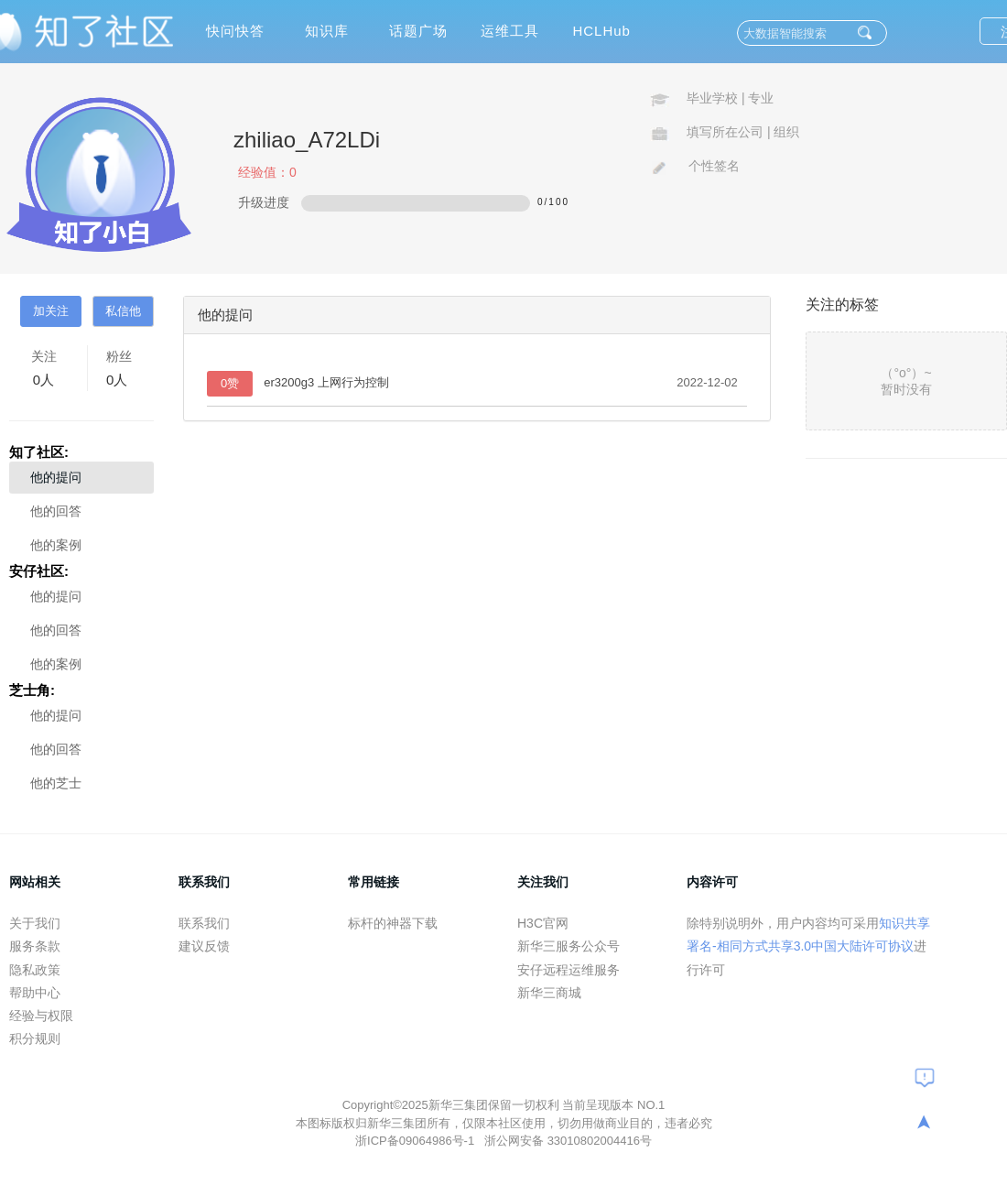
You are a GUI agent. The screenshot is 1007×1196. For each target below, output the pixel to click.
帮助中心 (34, 992)
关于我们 (34, 923)
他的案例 (55, 545)
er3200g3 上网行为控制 (326, 382)
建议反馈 (204, 946)
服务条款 (34, 946)
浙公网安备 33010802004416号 (568, 1140)
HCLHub (601, 30)
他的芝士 (55, 783)
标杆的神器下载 (393, 923)
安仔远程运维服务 (568, 969)
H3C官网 (542, 923)
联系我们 (204, 923)
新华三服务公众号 (568, 946)
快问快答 (235, 30)
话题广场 (418, 30)
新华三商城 (549, 992)
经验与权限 (41, 1015)
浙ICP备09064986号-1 (416, 1140)
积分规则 (34, 1038)
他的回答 (55, 511)
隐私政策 (34, 969)
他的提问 (55, 477)
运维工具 (510, 30)
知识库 (327, 30)
